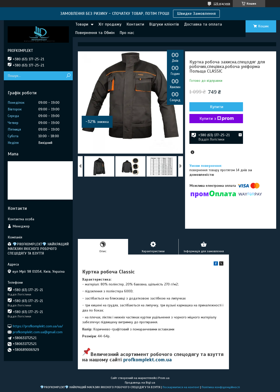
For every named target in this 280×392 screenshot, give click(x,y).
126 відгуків (222, 3)
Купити (216, 106)
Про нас (127, 32)
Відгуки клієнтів (164, 24)
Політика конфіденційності (221, 387)
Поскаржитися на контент (181, 387)
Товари (81, 24)
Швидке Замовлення (196, 13)
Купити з (217, 118)
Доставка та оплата (203, 24)
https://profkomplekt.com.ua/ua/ (38, 326)
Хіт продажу (110, 24)
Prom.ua (163, 378)
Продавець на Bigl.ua (140, 382)
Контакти (135, 24)
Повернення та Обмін (95, 32)
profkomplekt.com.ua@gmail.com (38, 332)
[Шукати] (68, 75)
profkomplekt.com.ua (147, 359)
